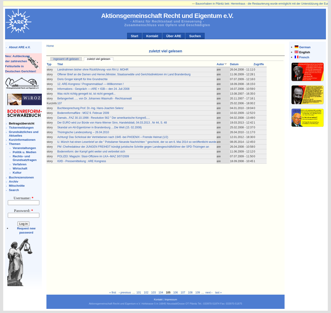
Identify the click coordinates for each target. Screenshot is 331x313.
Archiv (13, 181)
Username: (24, 198)
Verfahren (19, 164)
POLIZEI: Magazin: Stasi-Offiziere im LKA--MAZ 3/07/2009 (93, 156)
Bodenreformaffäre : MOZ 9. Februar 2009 (83, 113)
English (304, 52)
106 (175, 292)
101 (139, 292)
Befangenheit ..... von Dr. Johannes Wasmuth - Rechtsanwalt (94, 98)
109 (197, 292)
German (305, 47)
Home (50, 46)
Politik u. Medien (24, 152)
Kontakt (152, 36)
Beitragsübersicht (21, 123)
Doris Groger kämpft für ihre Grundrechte (82, 79)
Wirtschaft (20, 168)
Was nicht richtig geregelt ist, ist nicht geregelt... (86, 93)
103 (153, 292)
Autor (222, 64)
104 (161, 292)
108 (190, 292)
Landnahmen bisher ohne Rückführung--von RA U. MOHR (92, 69)
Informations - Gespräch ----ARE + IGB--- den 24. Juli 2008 (93, 88)
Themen (14, 144)
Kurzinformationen (22, 139)
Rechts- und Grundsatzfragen (25, 158)
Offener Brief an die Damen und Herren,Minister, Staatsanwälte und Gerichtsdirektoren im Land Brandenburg (123, 74)
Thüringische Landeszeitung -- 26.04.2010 (83, 132)
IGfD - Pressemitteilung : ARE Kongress (81, 161)
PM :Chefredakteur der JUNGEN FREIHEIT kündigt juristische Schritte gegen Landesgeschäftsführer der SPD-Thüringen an (133, 146)
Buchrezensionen (21, 177)
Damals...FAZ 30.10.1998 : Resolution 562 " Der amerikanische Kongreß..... (103, 117)
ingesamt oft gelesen (66, 59)
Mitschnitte (17, 185)
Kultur (17, 172)
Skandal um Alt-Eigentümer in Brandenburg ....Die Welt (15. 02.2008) (99, 127)
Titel (60, 64)
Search (14, 190)
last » (218, 292)
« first (112, 292)
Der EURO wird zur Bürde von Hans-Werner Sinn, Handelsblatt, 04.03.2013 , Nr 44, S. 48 (112, 122)
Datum (234, 64)
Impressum (171, 299)
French (304, 57)
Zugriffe (259, 64)
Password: (23, 211)
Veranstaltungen (24, 148)
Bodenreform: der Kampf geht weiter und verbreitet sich (91, 151)
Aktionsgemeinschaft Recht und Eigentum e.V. (167, 15)
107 (59, 103)
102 (146, 292)
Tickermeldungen (21, 127)
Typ (49, 64)
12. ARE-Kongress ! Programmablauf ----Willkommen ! (90, 84)
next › (208, 292)
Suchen (195, 36)
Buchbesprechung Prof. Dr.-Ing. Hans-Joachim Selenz (90, 108)
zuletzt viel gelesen (98, 59)
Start (134, 36)
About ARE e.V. (20, 47)
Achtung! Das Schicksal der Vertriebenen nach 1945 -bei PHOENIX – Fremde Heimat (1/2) (112, 137)
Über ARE (173, 36)
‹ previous (125, 292)
